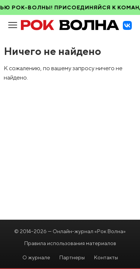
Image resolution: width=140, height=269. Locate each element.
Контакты (106, 257)
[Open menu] (12, 25)
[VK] (127, 25)
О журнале (36, 257)
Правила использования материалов (70, 243)
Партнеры (72, 257)
